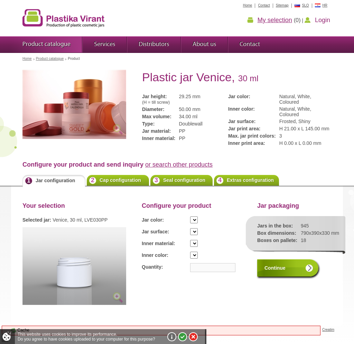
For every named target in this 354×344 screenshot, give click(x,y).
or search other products (179, 164)
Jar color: (153, 220)
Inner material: (158, 243)
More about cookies (171, 336)
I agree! (182, 336)
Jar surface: (155, 231)
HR (325, 5)
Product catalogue (50, 59)
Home (27, 59)
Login (322, 20)
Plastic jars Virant (63, 18)
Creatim (328, 330)
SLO (305, 5)
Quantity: (152, 267)
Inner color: (155, 255)
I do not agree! (193, 336)
